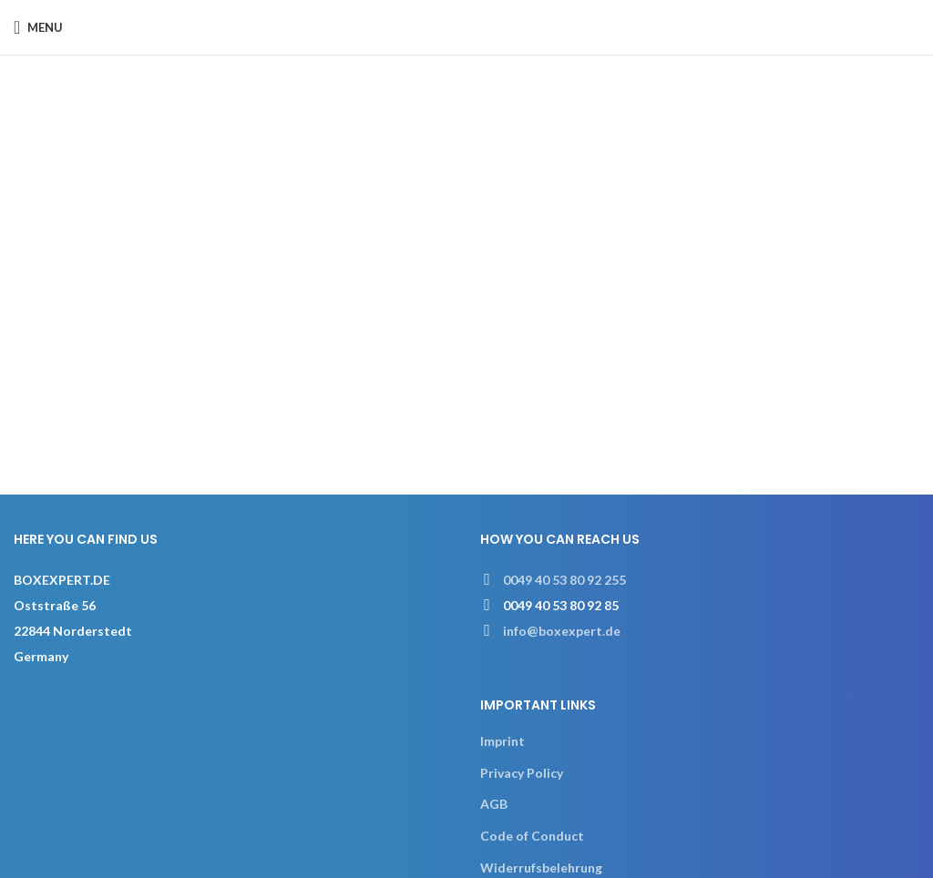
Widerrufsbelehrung (541, 867)
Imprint (502, 741)
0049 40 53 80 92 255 (564, 579)
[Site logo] (467, 26)
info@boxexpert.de (561, 630)
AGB (494, 804)
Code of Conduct (532, 835)
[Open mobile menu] (38, 27)
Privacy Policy (521, 773)
